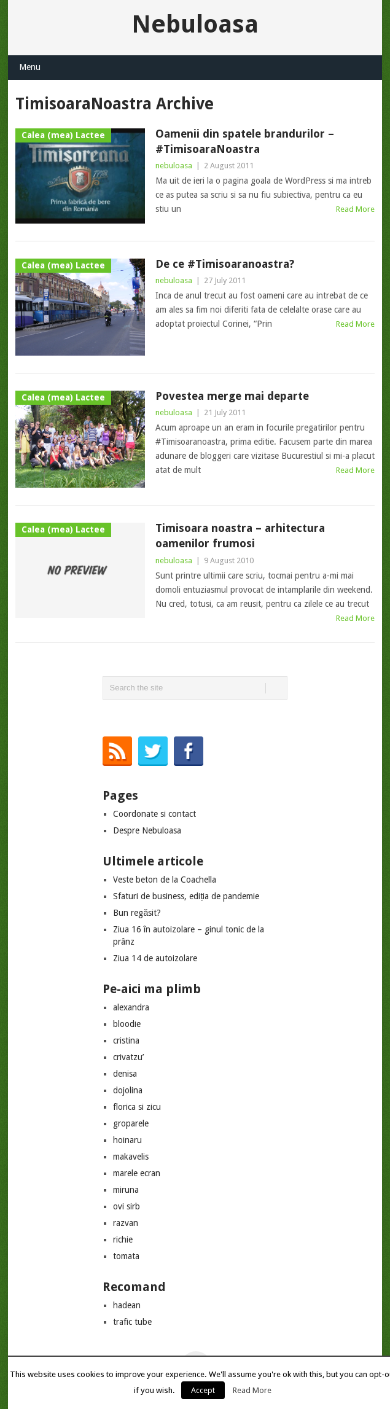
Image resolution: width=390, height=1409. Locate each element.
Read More (355, 209)
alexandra (131, 1007)
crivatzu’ (128, 1057)
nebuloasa (173, 165)
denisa (125, 1074)
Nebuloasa (195, 24)
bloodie (127, 1024)
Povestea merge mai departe (232, 395)
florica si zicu (137, 1107)
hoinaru (127, 1140)
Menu (30, 67)
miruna (126, 1190)
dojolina (127, 1090)
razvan (125, 1223)
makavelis (131, 1156)
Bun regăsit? (137, 913)
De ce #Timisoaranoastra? (224, 263)
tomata (126, 1256)
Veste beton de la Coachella (164, 879)
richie (123, 1239)
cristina (126, 1040)
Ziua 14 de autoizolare (155, 958)
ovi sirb (126, 1206)
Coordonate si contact (154, 814)
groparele (131, 1123)
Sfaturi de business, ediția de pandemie (186, 896)
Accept (203, 1390)
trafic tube (132, 1322)
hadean (127, 1305)
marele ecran (136, 1173)
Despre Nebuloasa (147, 830)
